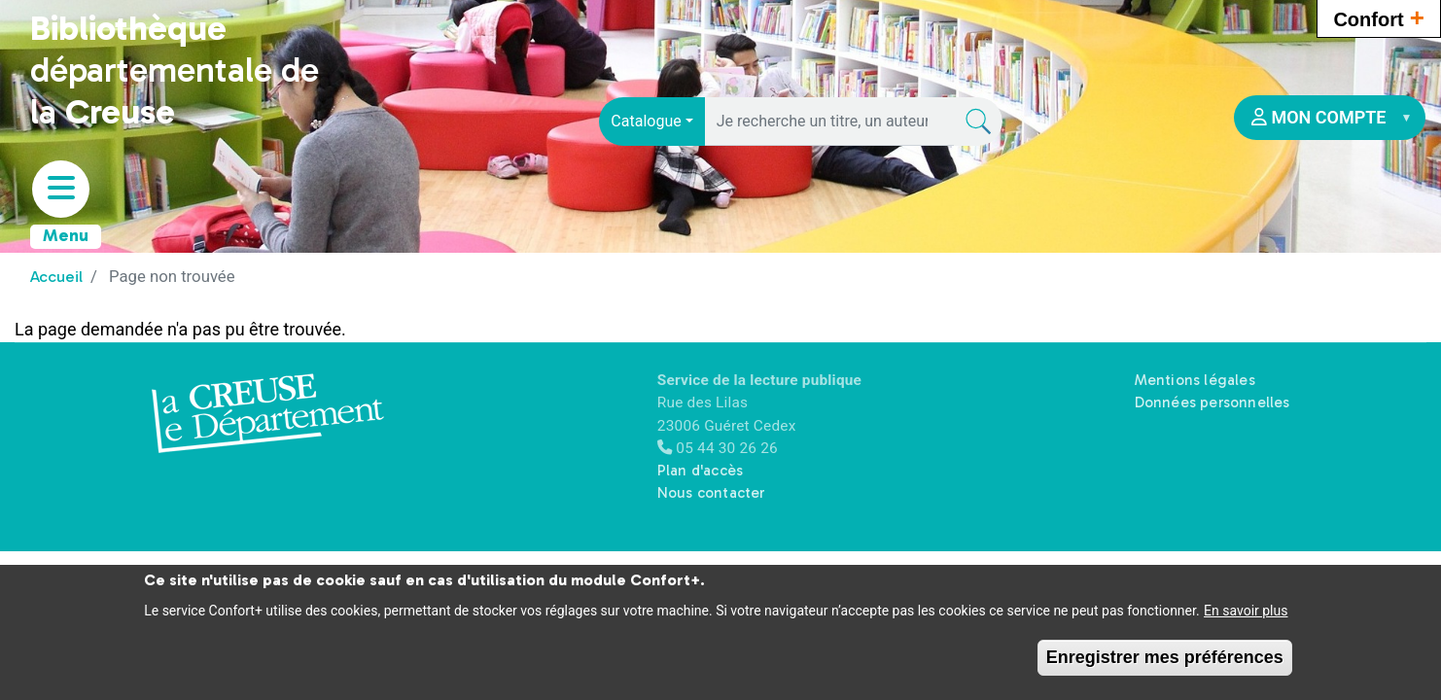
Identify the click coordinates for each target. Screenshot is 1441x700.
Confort (1378, 17)
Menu (65, 235)
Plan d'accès (700, 470)
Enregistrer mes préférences (1164, 662)
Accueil (56, 276)
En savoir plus (1245, 615)
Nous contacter (711, 493)
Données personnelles (1212, 402)
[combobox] (651, 121)
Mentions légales (1195, 380)
